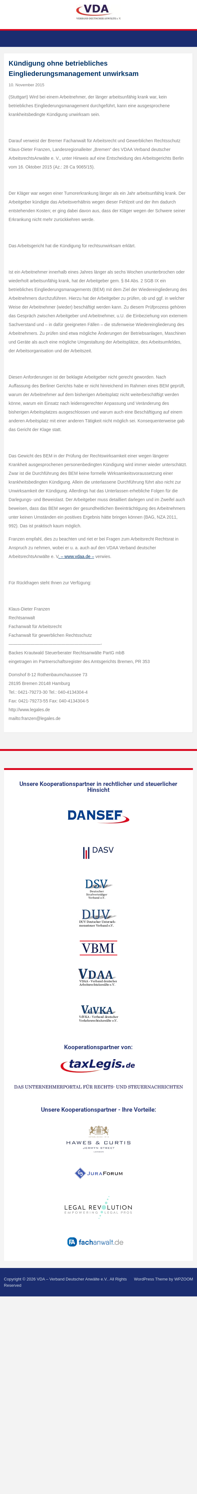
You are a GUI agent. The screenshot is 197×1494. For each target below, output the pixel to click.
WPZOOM (183, 1279)
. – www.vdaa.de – (76, 556)
